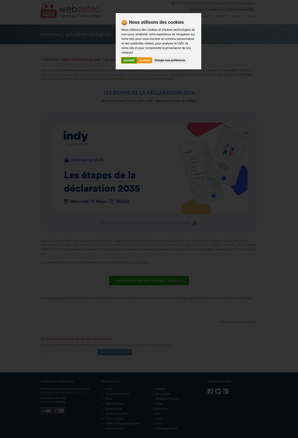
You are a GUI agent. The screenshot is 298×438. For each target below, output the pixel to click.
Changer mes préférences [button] (170, 60)
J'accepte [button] (129, 60)
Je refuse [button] (144, 60)
